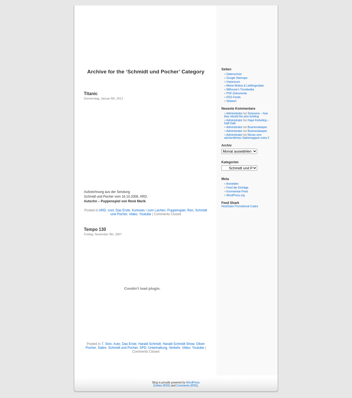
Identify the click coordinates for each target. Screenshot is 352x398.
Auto (116, 344)
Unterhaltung (157, 348)
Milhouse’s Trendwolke (240, 89)
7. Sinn (106, 344)
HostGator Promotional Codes (239, 206)
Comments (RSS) (187, 385)
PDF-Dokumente (236, 93)
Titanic (91, 93)
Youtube (145, 214)
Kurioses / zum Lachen (149, 210)
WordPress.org (235, 195)
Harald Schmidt (149, 344)
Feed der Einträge (237, 187)
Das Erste (123, 210)
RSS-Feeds (233, 97)
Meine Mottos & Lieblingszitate (245, 85)
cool (111, 210)
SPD (143, 348)
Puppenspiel (176, 210)
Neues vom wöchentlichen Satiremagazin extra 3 (246, 136)
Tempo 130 (95, 229)
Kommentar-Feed (237, 191)
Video (133, 214)
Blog (176, 31)
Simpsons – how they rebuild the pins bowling (246, 115)
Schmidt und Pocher (123, 348)
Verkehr (174, 348)
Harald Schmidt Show (178, 344)
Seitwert (231, 101)
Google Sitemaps (237, 77)
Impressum (233, 81)
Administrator (234, 113)
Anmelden (232, 183)
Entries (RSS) (161, 385)
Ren (190, 210)
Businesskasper (257, 127)
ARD (102, 210)
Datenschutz (234, 74)
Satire (102, 348)
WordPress (193, 382)
